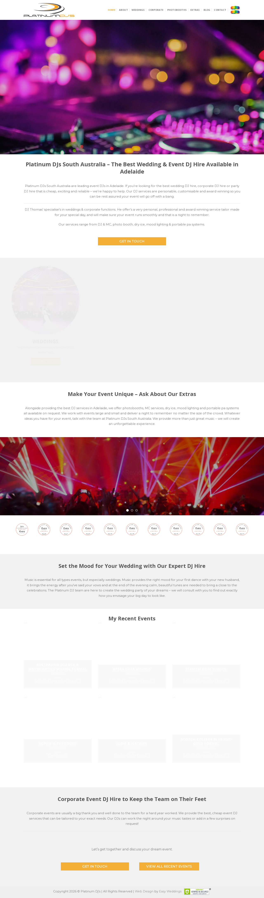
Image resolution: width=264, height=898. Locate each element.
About (123, 9)
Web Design (144, 891)
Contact (220, 9)
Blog (207, 9)
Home (111, 9)
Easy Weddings (170, 891)
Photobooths (177, 9)
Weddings (138, 9)
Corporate (156, 9)
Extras (195, 9)
